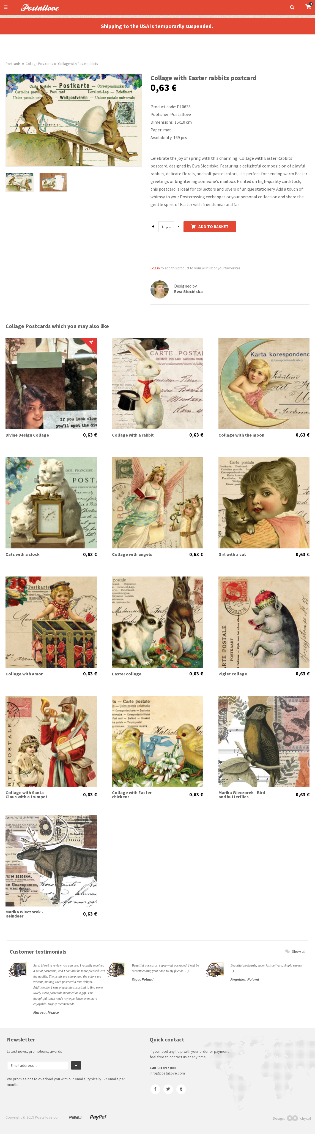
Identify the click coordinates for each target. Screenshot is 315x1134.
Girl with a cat (232, 554)
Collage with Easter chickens (132, 795)
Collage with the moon (241, 435)
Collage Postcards (39, 63)
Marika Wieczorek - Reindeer (24, 914)
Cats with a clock (23, 554)
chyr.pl (299, 1118)
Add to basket (210, 226)
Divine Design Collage (27, 435)
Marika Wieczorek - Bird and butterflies (241, 795)
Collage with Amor (24, 674)
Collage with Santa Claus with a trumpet (26, 795)
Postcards (13, 63)
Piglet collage (232, 674)
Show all (295, 951)
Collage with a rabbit (133, 435)
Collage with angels (132, 554)
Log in (155, 268)
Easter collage (126, 674)
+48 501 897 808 (163, 1067)
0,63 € (90, 435)
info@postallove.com (167, 1073)
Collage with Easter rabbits (78, 63)
